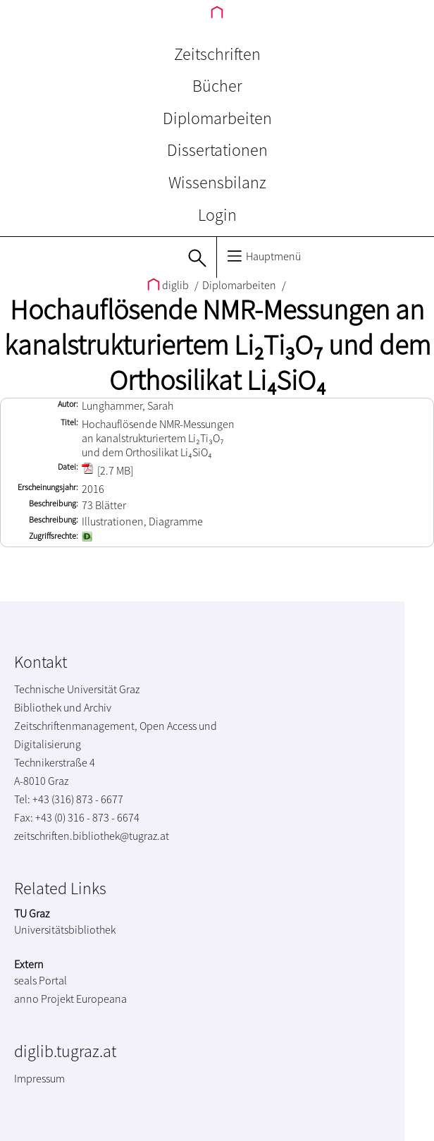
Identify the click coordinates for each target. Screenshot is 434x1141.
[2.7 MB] (107, 470)
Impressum (39, 1078)
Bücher (217, 86)
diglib (169, 285)
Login (217, 215)
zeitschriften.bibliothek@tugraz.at (91, 836)
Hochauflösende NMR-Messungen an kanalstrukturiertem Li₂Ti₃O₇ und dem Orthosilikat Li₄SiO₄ (217, 345)
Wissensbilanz (217, 182)
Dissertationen (217, 150)
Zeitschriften (217, 54)
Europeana (101, 998)
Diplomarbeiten (217, 118)
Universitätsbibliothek (65, 929)
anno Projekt (44, 998)
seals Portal (40, 980)
